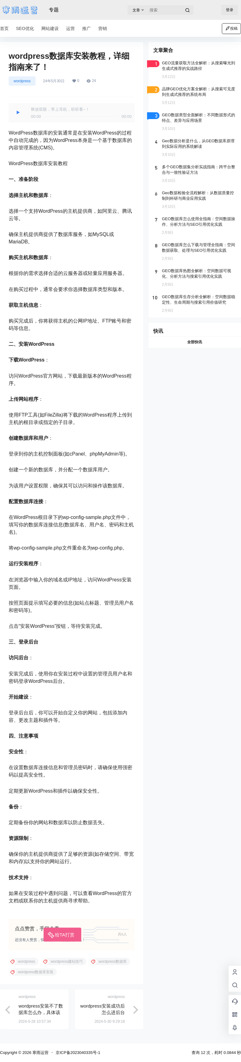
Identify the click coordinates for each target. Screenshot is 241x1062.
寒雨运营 (40, 1052)
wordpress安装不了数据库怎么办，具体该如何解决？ (41, 1012)
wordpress (22, 81)
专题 (54, 9)
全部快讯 (194, 342)
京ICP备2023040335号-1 (78, 1052)
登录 (229, 10)
